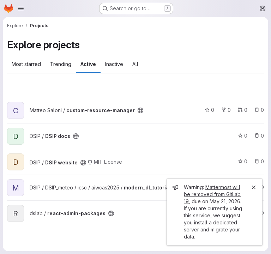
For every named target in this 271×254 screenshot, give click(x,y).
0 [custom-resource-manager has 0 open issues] (259, 110)
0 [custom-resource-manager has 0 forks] (226, 110)
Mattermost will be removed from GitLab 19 (212, 194)
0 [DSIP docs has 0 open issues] (259, 136)
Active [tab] (88, 64)
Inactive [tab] (114, 64)
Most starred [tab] (26, 64)
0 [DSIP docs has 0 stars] (242, 136)
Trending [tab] (60, 64)
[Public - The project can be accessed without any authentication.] (140, 110)
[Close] (253, 187)
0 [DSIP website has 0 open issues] (259, 161)
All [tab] (135, 64)
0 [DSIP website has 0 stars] (242, 161)
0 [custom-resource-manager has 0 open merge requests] (242, 110)
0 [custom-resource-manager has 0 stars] (209, 110)
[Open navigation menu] (20, 8)
